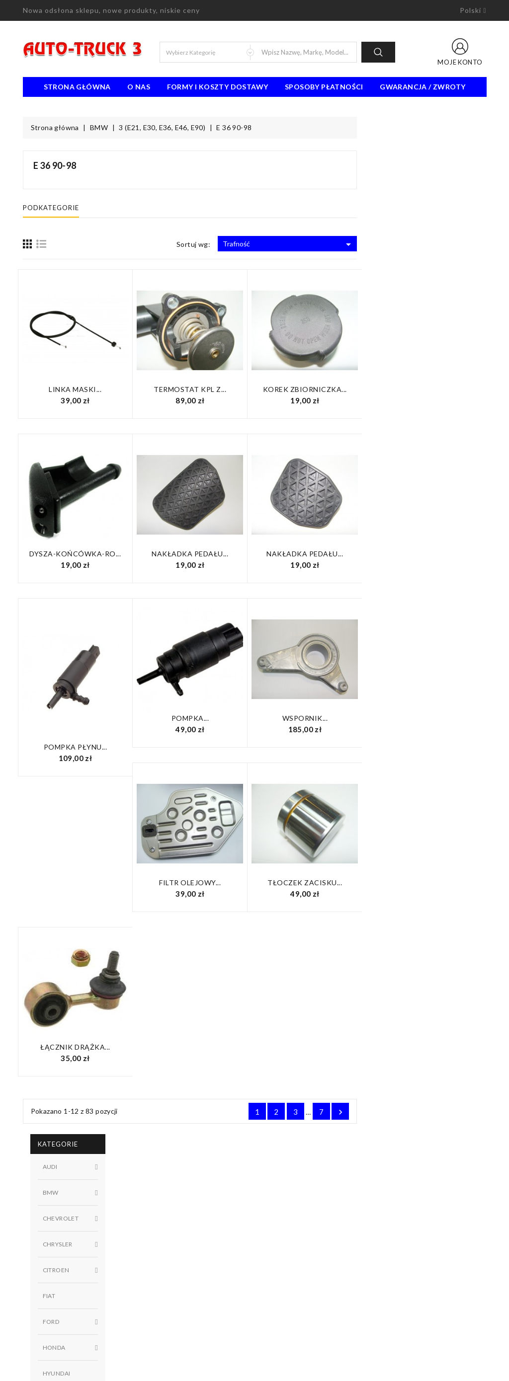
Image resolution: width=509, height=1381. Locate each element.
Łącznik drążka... (205, 1047)
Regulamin (278, 1208)
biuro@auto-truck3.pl (68, 1336)
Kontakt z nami (285, 1237)
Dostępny (83, 514)
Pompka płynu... (205, 747)
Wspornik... (434, 718)
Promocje (156, 1208)
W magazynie (83, 547)
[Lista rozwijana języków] (473, 10)
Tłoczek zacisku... (434, 882)
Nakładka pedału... (319, 553)
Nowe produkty (166, 1223)
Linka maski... (204, 389)
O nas (138, 86)
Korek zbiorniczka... (434, 389)
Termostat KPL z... (319, 389)
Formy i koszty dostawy (217, 86)
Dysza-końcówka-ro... (204, 553)
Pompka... (320, 718)
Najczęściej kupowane (175, 1237)
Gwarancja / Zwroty (422, 86)
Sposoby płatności (324, 86)
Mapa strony (281, 1252)
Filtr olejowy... (319, 882)
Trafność (418, 244)
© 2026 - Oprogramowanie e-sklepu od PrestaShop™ (254, 1370)
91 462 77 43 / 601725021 (78, 1321)
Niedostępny (83, 531)
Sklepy (272, 1267)
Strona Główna (77, 86)
